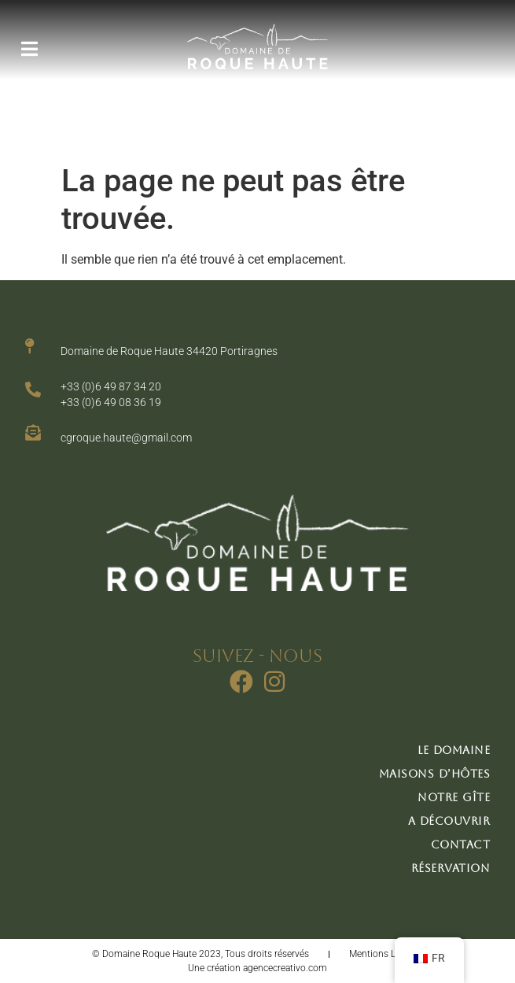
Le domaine (454, 750)
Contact (461, 844)
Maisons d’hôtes (435, 773)
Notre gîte (454, 797)
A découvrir (449, 821)
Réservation (451, 868)
